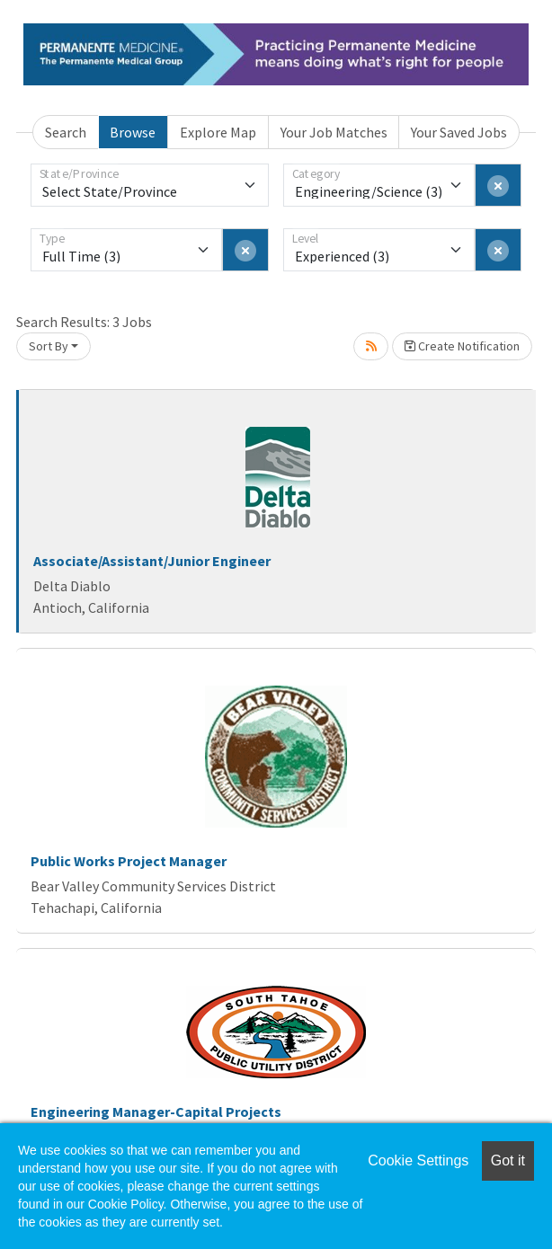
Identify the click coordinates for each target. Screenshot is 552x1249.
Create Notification (462, 346)
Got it (508, 1160)
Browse (133, 132)
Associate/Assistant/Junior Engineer (152, 561)
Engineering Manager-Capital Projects (156, 1112)
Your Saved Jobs (459, 132)
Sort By (48, 346)
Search (65, 132)
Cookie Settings (418, 1160)
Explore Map (218, 132)
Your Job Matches (333, 132)
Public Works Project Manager (129, 861)
